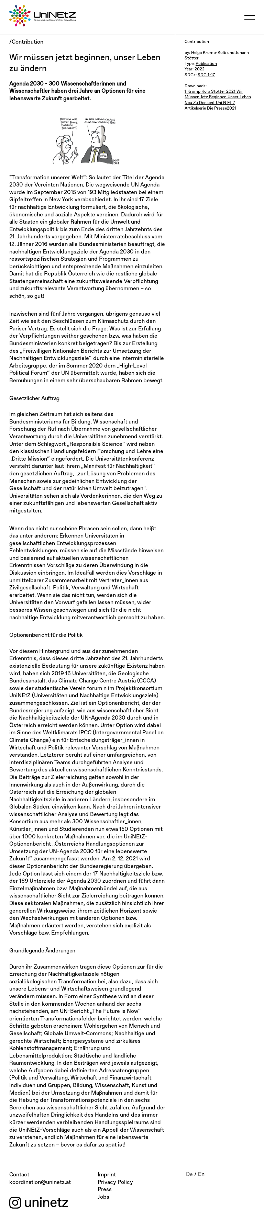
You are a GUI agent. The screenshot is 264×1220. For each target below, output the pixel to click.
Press (105, 1190)
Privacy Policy (115, 1182)
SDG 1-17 (206, 75)
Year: (190, 69)
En (201, 1174)
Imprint (107, 1175)
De (189, 1174)
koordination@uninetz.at (40, 1182)
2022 (200, 69)
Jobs (103, 1197)
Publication (206, 64)
